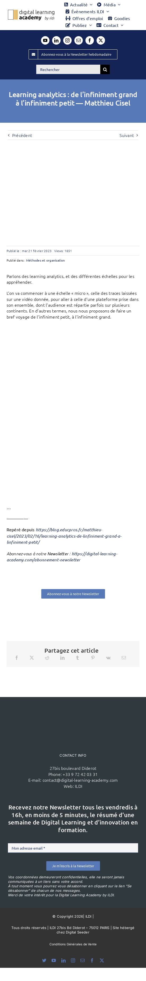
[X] (31, 657)
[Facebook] (16, 657)
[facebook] (89, 40)
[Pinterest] (93, 657)
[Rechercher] (68, 69)
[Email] (124, 657)
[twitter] (101, 40)
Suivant (127, 135)
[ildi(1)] (73, 707)
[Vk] (108, 657)
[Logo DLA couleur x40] (31, 12)
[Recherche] (105, 69)
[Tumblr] (77, 657)
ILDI (78, 786)
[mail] (78, 40)
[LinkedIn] (62, 657)
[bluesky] (44, 960)
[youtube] (45, 40)
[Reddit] (47, 657)
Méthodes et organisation (45, 260)
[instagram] (67, 40)
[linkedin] (56, 40)
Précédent (22, 135)
